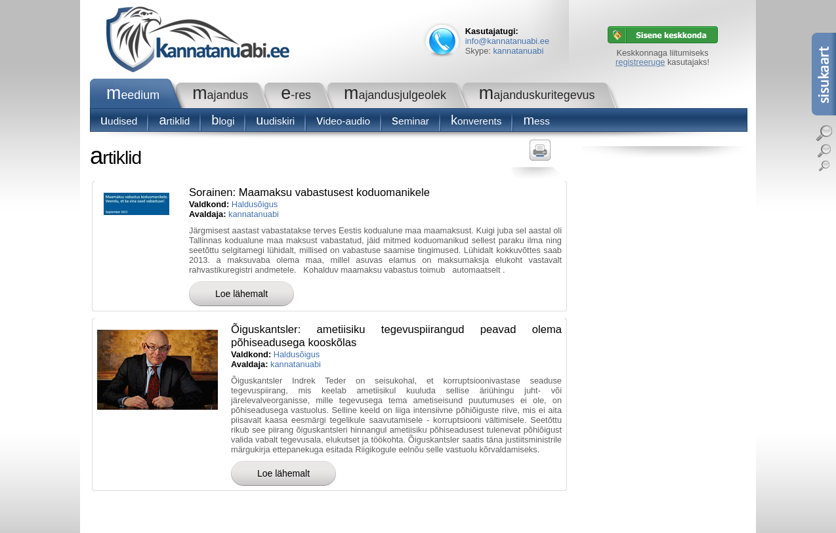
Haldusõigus (255, 204)
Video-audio (343, 121)
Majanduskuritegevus (537, 95)
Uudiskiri (275, 121)
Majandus (220, 95)
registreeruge (640, 62)
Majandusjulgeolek (395, 95)
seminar (410, 121)
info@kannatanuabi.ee (507, 41)
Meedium (132, 95)
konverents (476, 121)
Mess (536, 121)
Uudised (118, 121)
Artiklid (174, 121)
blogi (222, 121)
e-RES (296, 95)
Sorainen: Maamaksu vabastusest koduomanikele (309, 192)
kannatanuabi (518, 51)
